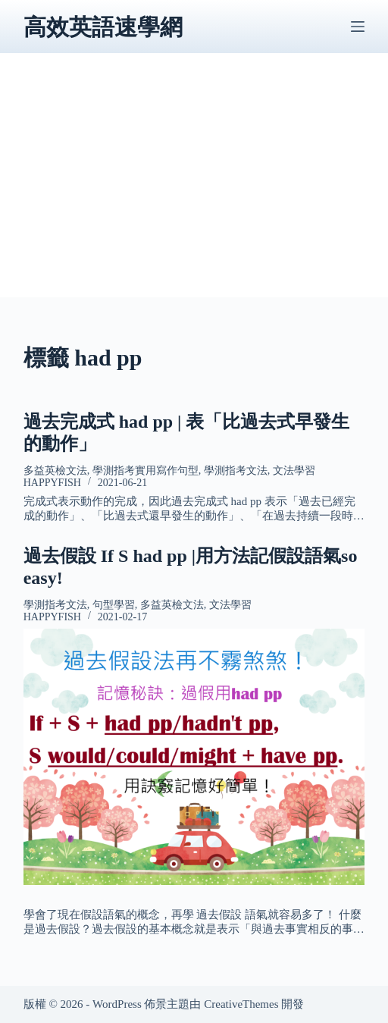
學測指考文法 (236, 470)
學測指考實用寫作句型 (145, 470)
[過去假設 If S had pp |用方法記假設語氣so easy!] (194, 757)
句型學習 (113, 604)
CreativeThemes (241, 1004)
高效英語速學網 (103, 26)
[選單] (358, 26)
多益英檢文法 (55, 470)
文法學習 (294, 470)
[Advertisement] (194, 191)
